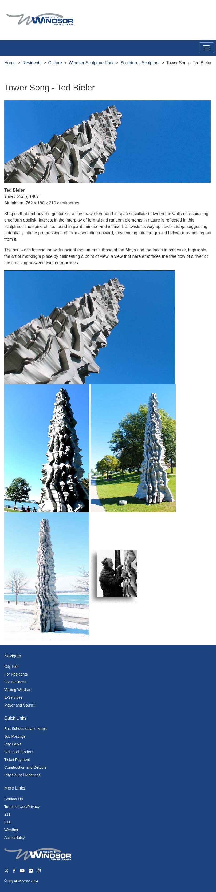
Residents (31, 63)
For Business (15, 682)
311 (7, 822)
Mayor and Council (20, 705)
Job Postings (15, 736)
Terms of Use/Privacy (22, 806)
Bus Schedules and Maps (25, 729)
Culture (55, 63)
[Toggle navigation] (206, 47)
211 (7, 814)
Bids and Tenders (18, 752)
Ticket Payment (17, 759)
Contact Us (13, 799)
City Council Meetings (22, 775)
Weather (11, 830)
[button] (199, 9)
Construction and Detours (25, 767)
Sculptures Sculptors (140, 63)
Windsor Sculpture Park (91, 63)
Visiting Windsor (17, 690)
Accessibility (14, 837)
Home (10, 63)
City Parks (12, 744)
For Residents (16, 674)
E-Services (13, 697)
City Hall (11, 666)
